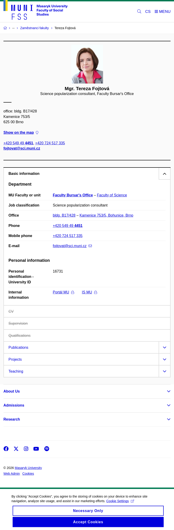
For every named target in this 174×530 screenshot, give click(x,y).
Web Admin (11, 473)
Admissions (13, 405)
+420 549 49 (18, 143)
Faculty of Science (112, 195)
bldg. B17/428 (64, 215)
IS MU (89, 292)
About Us (11, 391)
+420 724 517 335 (50, 143)
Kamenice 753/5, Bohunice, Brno (106, 215)
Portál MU (63, 292)
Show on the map (20, 132)
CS (148, 11)
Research (11, 419)
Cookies (28, 473)
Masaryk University (28, 468)
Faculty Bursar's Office (73, 195)
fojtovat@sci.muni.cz (21, 149)
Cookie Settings (120, 504)
